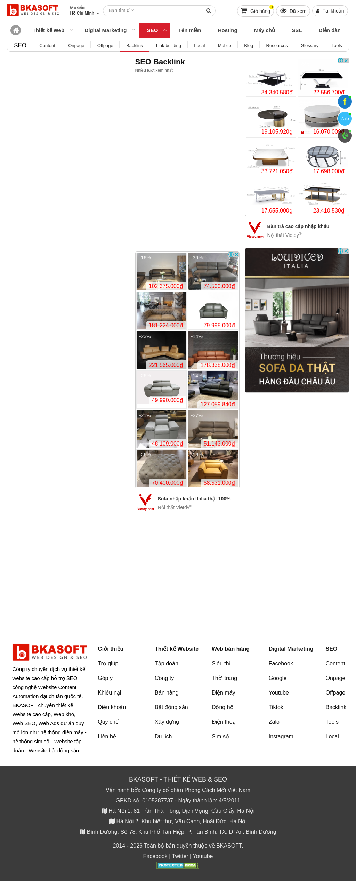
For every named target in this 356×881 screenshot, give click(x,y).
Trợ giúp (108, 663)
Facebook (281, 663)
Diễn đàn (330, 30)
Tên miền (189, 30)
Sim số (220, 736)
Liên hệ (107, 736)
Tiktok (276, 707)
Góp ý (105, 678)
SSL (297, 30)
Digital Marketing (106, 30)
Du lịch (163, 736)
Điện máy (223, 693)
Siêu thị (221, 663)
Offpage (336, 693)
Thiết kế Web (49, 30)
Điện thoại (224, 722)
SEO (152, 30)
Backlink (336, 707)
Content (335, 663)
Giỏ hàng (257, 9)
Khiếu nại (109, 693)
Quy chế (108, 722)
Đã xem (293, 10)
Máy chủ (264, 30)
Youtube (279, 693)
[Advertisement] (297, 498)
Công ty (164, 678)
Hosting (227, 30)
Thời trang (224, 678)
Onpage (336, 678)
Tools (332, 722)
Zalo (274, 722)
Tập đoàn (166, 663)
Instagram (281, 736)
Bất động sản (171, 707)
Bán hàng (167, 693)
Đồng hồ (223, 707)
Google (278, 678)
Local (332, 736)
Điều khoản (112, 707)
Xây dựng (167, 722)
